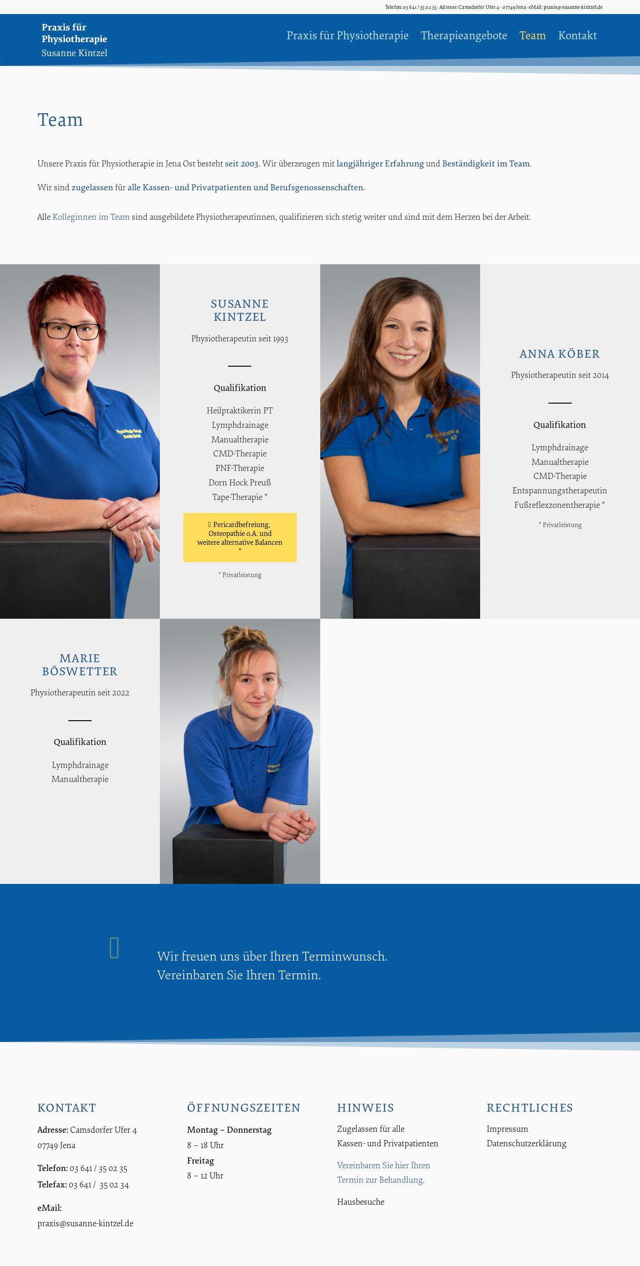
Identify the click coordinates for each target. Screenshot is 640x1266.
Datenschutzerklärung (527, 1143)
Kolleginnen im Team (91, 216)
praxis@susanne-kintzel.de (85, 1223)
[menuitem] (347, 35)
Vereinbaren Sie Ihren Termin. (239, 974)
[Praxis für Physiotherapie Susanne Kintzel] (83, 40)
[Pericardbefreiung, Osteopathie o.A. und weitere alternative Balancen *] (239, 538)
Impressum (507, 1128)
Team (519, 163)
